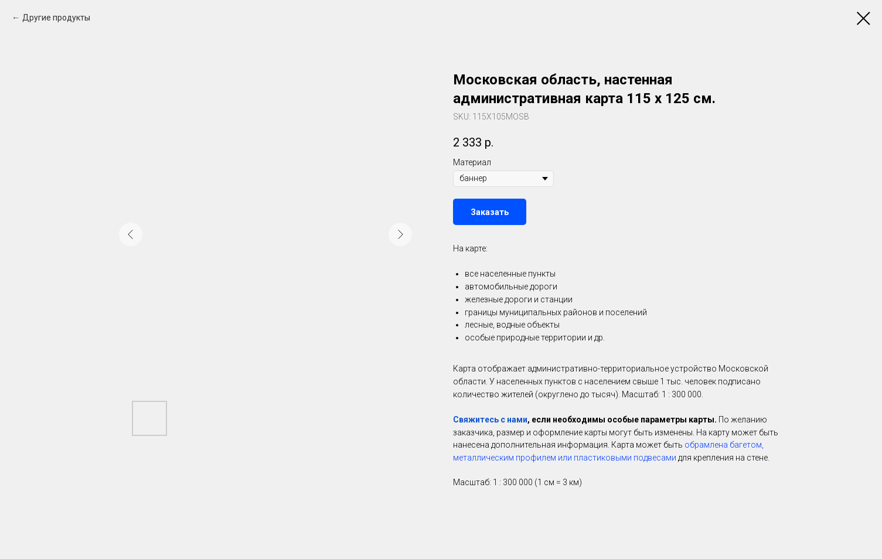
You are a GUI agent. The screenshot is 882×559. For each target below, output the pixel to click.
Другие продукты (56, 17)
